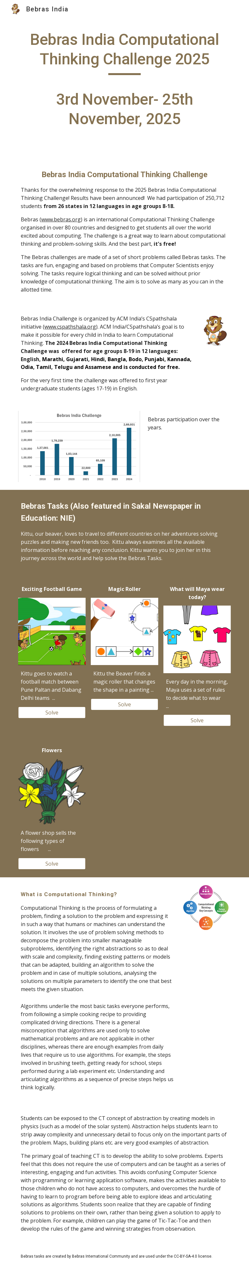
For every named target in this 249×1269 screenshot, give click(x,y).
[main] (124, 82)
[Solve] (51, 712)
